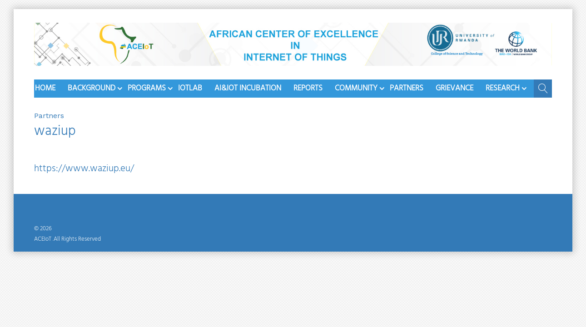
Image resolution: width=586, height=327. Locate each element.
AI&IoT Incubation (247, 88)
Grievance (454, 88)
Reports (308, 88)
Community (356, 88)
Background (91, 88)
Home (45, 88)
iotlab (190, 88)
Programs (147, 88)
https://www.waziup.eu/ (84, 169)
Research (503, 88)
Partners (406, 88)
